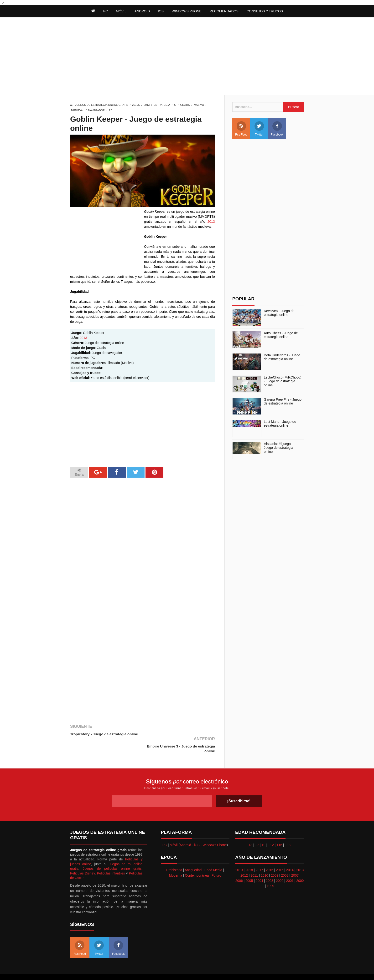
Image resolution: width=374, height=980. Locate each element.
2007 (295, 863)
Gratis (185, 104)
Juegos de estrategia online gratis (101, 104)
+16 (279, 832)
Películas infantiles (111, 861)
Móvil (174, 832)
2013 (147, 104)
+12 (271, 832)
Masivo (199, 104)
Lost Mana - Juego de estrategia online (280, 424)
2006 (239, 868)
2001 (290, 868)
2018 (249, 857)
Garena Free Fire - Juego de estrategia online (282, 401)
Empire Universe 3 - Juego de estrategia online (190, 736)
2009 (274, 863)
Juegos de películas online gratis (112, 856)
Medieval (77, 110)
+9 (263, 832)
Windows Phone (186, 11)
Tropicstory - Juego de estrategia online (104, 734)
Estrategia (162, 104)
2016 (269, 857)
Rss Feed (241, 128)
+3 (250, 832)
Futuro (216, 863)
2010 (264, 863)
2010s (136, 104)
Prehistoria (174, 857)
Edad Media (213, 857)
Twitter (259, 128)
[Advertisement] (187, 56)
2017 (259, 857)
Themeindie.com (189, 970)
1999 (270, 873)
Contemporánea (197, 863)
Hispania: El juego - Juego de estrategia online (278, 448)
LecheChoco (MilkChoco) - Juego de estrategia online (282, 381)
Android (142, 11)
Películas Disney (82, 861)
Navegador (96, 110)
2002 (279, 868)
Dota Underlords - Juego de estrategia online (282, 357)
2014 (290, 857)
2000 (300, 868)
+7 (257, 832)
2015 (279, 857)
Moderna (175, 863)
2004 (259, 868)
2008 (284, 863)
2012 (244, 863)
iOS (161, 11)
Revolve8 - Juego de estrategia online (279, 313)
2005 (249, 868)
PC (110, 110)
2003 (269, 868)
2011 (254, 863)
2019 (239, 857)
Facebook (277, 128)
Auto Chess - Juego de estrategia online (281, 335)
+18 (288, 832)
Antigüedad (193, 857)
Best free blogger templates (223, 970)
